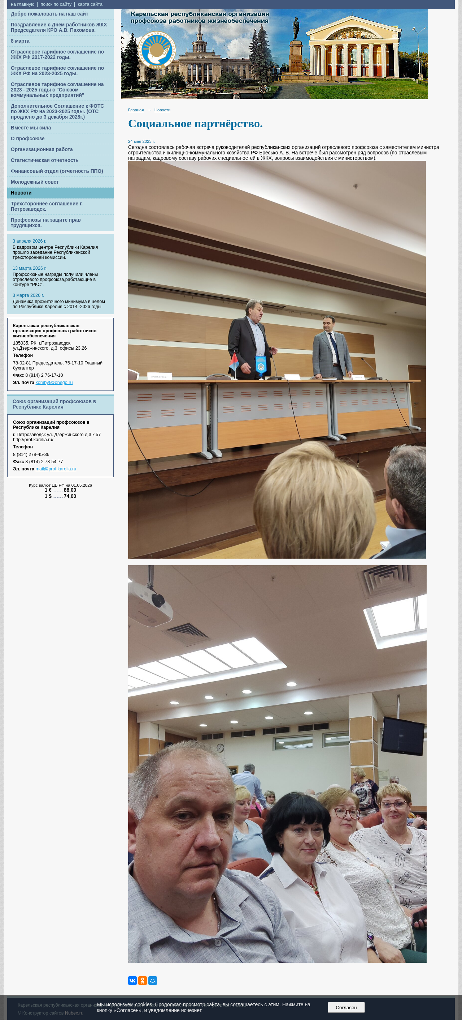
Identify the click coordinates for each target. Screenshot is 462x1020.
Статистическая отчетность (45, 160)
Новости (21, 193)
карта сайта (90, 4)
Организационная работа (42, 149)
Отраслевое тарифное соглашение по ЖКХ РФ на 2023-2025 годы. (57, 70)
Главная (136, 110)
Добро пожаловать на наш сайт (49, 14)
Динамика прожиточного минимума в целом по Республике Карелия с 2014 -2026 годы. (59, 304)
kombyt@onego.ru (54, 382)
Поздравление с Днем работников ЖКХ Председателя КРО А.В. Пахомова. (59, 27)
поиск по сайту (55, 4)
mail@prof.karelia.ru (56, 468)
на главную (22, 4)
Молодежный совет (35, 182)
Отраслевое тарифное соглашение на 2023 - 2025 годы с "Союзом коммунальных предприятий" (57, 90)
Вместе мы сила (31, 128)
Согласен (346, 1007)
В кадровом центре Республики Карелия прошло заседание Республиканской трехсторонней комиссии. (55, 252)
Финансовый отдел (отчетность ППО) (57, 171)
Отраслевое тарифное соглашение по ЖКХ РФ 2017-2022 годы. (57, 54)
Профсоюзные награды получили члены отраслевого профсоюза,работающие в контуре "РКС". (55, 279)
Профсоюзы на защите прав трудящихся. (46, 222)
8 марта (20, 41)
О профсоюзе (28, 138)
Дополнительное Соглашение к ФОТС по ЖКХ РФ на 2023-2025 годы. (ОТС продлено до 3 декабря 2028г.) (57, 111)
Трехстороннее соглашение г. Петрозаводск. (47, 206)
